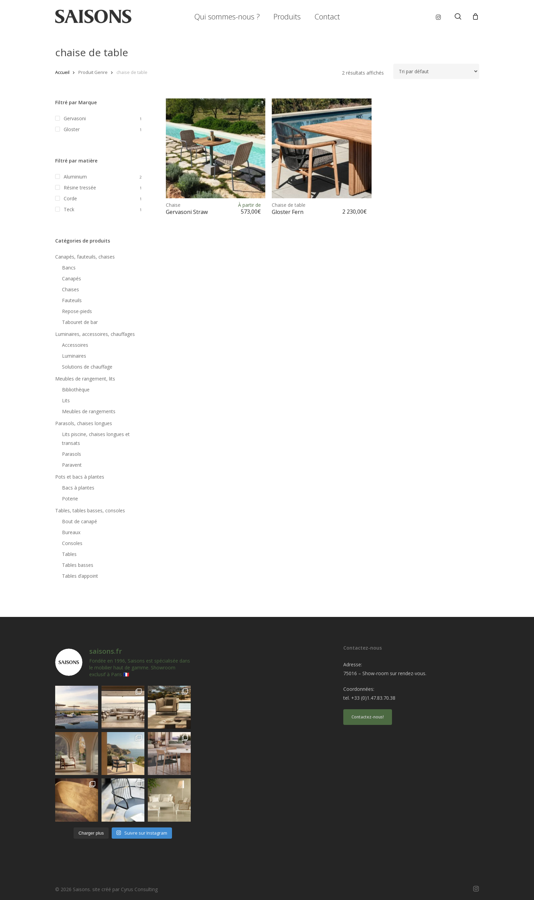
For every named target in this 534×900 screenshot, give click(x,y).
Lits (66, 400)
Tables (69, 554)
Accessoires (75, 345)
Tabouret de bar (80, 322)
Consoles (72, 543)
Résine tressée (80, 187)
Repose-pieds (77, 311)
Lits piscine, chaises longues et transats (96, 438)
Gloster (72, 129)
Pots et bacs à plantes (79, 477)
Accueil (62, 72)
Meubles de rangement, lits (85, 378)
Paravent (72, 465)
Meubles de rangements (88, 411)
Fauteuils (72, 300)
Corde (70, 198)
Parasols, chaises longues (83, 423)
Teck (69, 209)
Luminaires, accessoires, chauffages (95, 334)
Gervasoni (75, 118)
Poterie (70, 498)
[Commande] (436, 71)
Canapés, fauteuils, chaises (85, 256)
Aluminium (75, 176)
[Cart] (475, 16)
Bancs (69, 267)
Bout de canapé (79, 521)
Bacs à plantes (78, 487)
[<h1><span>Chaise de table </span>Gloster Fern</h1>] (322, 148)
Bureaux (71, 532)
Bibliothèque (76, 389)
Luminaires (74, 356)
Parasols (71, 454)
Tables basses (77, 565)
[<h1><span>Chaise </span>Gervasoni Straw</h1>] (216, 148)
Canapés (71, 278)
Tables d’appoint (80, 576)
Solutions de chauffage (87, 366)
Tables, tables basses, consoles (90, 510)
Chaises (70, 289)
